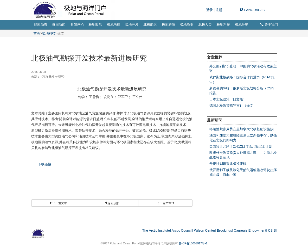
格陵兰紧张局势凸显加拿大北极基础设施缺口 (243, 129)
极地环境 (241, 24)
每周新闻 (58, 24)
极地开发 (132, 24)
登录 (210, 10)
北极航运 (150, 24)
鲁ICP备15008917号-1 (193, 243)
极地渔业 (186, 24)
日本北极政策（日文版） (227, 99)
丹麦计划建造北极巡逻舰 (227, 164)
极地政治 (95, 24)
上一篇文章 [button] (58, 203)
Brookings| (225, 230)
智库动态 (40, 24)
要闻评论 (77, 24)
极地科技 (223, 24)
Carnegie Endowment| (250, 230)
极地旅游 (168, 24)
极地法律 (113, 24)
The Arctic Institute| (156, 230)
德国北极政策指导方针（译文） (233, 105)
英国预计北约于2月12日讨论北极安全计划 (240, 146)
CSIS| (272, 230)
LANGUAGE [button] (252, 10)
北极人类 (205, 24)
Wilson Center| (205, 230)
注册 (219, 10)
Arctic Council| (182, 230)
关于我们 (269, 24)
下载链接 (44, 164)
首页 (36, 33)
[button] (112, 203)
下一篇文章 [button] (165, 203)
